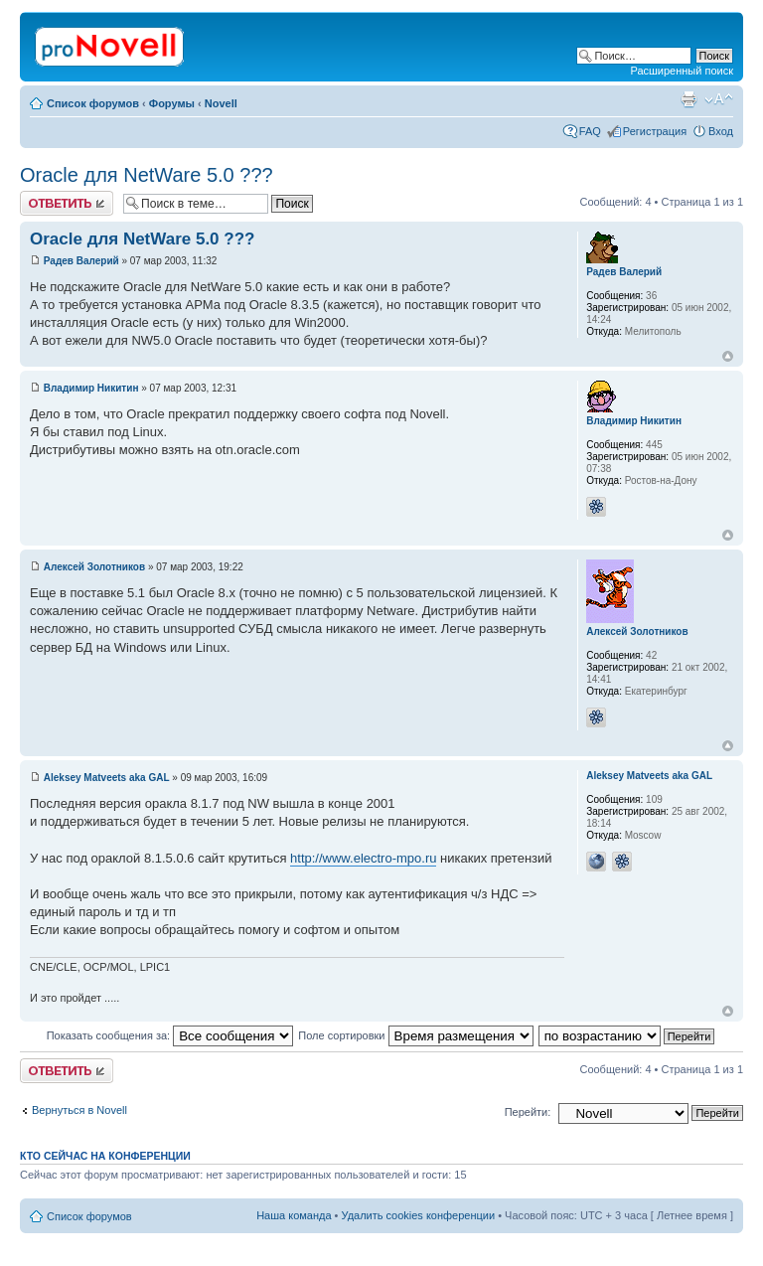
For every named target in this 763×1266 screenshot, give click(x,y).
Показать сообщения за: (170, 1035)
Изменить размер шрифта (718, 99)
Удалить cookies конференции (419, 1215)
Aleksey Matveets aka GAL (107, 777)
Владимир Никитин (91, 388)
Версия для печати (688, 99)
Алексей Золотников (94, 566)
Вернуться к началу (727, 356)
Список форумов (93, 103)
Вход (720, 131)
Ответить (66, 203)
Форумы (172, 103)
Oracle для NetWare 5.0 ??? (146, 175)
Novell (221, 103)
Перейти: (528, 1112)
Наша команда (293, 1215)
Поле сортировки (415, 1035)
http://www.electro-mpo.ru (363, 858)
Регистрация (655, 131)
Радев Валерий (81, 260)
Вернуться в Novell (79, 1110)
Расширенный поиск (681, 71)
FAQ (590, 131)
